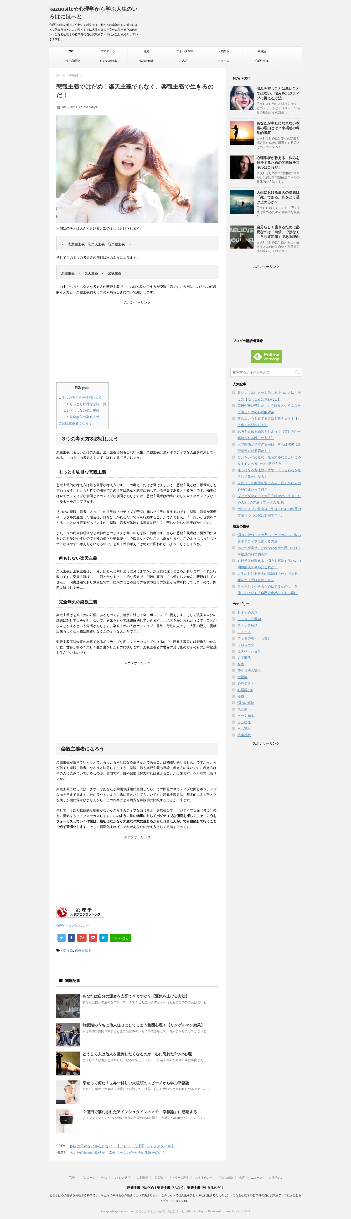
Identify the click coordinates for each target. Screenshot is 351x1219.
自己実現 (244, 728)
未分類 (242, 709)
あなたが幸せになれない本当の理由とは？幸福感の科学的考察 (278, 128)
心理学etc (261, 61)
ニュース (223, 61)
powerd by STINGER (236, 1211)
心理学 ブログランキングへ (73, 925)
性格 (147, 51)
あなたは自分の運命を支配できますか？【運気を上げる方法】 (136, 996)
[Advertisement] (137, 346)
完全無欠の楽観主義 (81, 417)
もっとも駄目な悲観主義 (85, 404)
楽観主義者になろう (75, 423)
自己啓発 (244, 722)
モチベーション (249, 651)
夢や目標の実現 (249, 670)
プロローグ (108, 51)
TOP (70, 51)
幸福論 (262, 51)
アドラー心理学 (70, 61)
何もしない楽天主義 (81, 410)
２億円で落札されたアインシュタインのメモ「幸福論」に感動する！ (142, 1111)
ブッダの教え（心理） (254, 638)
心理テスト (245, 683)
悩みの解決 (146, 61)
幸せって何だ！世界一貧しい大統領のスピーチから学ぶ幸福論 (136, 1082)
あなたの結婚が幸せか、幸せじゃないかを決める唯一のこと (117, 1152)
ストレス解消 (185, 51)
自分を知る (83, 950)
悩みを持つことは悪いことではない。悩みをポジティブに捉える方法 (278, 93)
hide (86, 388)
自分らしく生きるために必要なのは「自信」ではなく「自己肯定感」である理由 (278, 232)
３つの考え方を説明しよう (80, 397)
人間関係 (223, 51)
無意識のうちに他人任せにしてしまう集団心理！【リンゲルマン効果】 (144, 1025)
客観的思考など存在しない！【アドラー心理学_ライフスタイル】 (122, 1146)
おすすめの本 (108, 61)
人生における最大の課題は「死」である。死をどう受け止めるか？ (278, 197)
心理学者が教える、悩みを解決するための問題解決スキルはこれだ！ (278, 163)
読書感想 (244, 735)
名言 (185, 61)
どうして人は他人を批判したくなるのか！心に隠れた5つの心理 (137, 1054)
